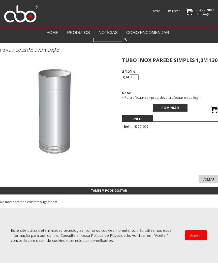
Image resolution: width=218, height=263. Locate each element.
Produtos (78, 32)
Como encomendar (147, 32)
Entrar (155, 11)
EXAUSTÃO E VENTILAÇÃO (37, 50)
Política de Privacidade (110, 235)
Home (52, 32)
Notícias (108, 32)
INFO (137, 118)
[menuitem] (137, 118)
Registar (174, 11)
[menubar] (137, 118)
